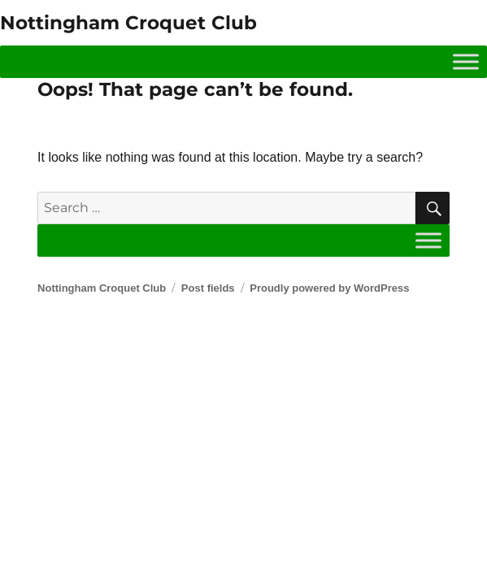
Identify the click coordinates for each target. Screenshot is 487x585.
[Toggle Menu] (466, 61)
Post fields (208, 288)
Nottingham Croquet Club (128, 22)
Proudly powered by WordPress (329, 288)
